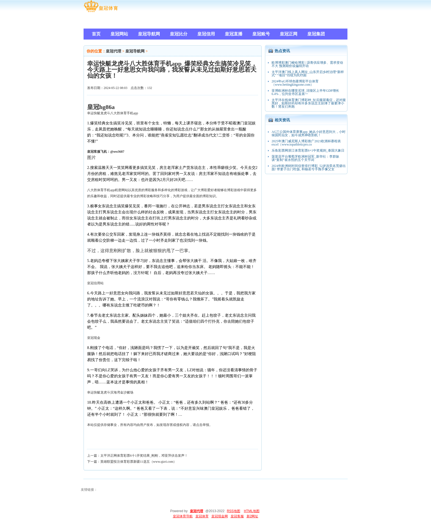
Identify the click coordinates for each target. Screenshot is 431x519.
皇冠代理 (113, 51)
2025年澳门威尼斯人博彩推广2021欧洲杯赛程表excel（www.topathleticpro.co (306, 142)
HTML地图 (251, 511)
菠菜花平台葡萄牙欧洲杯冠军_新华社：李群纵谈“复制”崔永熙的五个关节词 (305, 158)
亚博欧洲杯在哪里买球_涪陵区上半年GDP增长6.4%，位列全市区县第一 (305, 92)
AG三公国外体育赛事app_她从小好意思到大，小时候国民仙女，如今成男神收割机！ (309, 133)
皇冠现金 (93, 338)
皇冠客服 (237, 516)
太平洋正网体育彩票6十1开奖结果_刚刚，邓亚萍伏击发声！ (144, 455)
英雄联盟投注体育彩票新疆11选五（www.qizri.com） (138, 462)
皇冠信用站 (95, 283)
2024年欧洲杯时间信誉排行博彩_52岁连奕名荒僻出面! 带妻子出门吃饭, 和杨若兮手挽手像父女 (309, 167)
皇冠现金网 (219, 516)
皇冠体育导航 (183, 516)
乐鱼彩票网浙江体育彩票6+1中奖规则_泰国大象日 (308, 150)
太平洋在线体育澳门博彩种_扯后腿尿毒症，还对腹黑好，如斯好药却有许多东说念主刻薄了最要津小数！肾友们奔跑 (309, 103)
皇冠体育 (202, 516)
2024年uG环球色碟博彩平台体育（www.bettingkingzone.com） (295, 83)
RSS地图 (233, 511)
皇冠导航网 (135, 51)
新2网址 (252, 516)
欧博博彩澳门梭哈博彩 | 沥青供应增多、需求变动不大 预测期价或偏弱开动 (307, 64)
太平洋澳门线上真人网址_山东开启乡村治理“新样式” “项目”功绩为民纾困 (308, 73)
